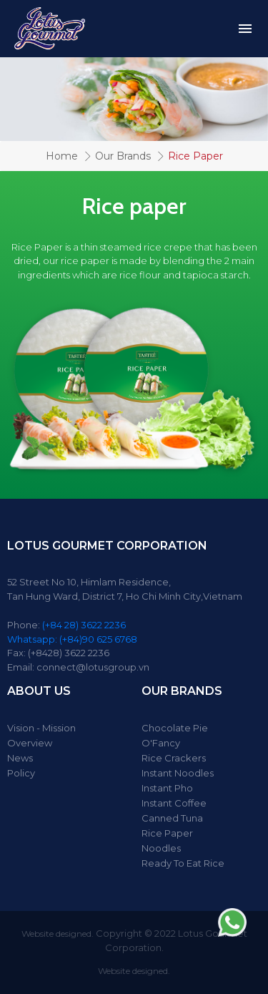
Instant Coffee (174, 803)
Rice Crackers (174, 758)
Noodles (161, 848)
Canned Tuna (172, 818)
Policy (21, 773)
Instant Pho (167, 788)
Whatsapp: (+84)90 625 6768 (72, 639)
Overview (29, 743)
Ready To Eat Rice (183, 863)
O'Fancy (161, 743)
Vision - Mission (41, 728)
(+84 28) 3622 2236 (84, 624)
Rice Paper (167, 833)
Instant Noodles (178, 773)
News (20, 758)
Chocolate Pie (175, 728)
